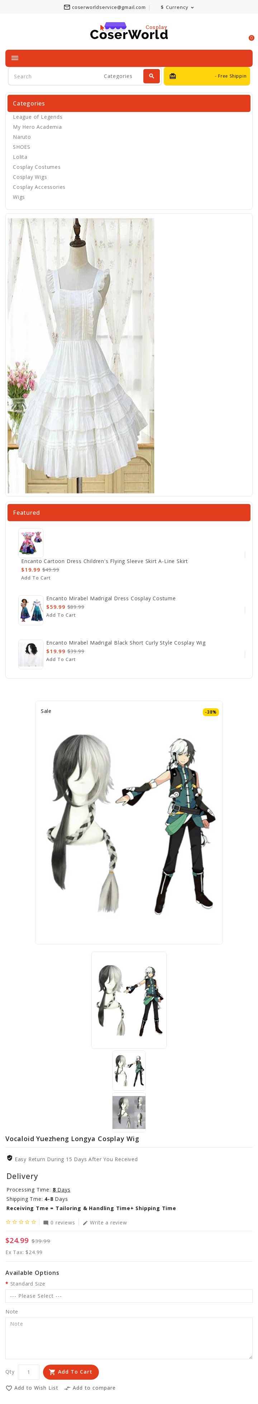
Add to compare (90, 1388)
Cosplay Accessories (39, 187)
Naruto (22, 136)
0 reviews (59, 1222)
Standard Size (28, 1283)
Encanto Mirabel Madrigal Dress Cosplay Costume (111, 598)
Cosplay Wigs (30, 176)
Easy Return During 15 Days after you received (76, 1159)
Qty (9, 1371)
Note (11, 1311)
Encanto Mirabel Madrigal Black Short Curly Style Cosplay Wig (126, 642)
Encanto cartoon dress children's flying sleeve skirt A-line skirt (104, 561)
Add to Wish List (31, 1388)
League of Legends (38, 116)
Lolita (20, 156)
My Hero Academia (37, 126)
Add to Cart (75, 1371)
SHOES (21, 146)
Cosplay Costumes (37, 166)
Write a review (104, 1222)
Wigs (19, 197)
